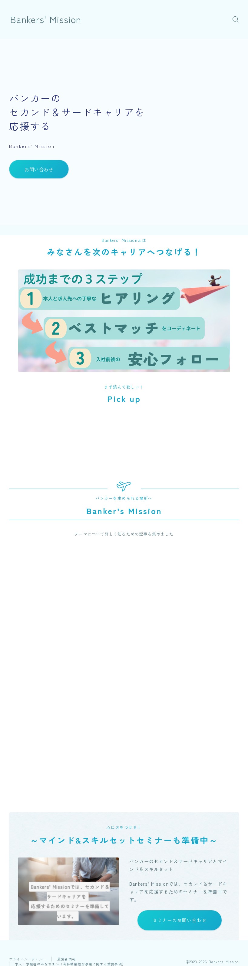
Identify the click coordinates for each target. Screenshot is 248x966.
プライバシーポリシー (27, 959)
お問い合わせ (38, 169)
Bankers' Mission (45, 19)
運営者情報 (66, 959)
